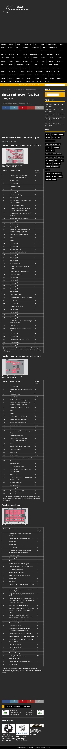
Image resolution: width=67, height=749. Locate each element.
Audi (61, 44)
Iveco (10, 61)
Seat (58, 75)
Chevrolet (52, 47)
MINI (37, 68)
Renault (21, 75)
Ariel (42, 44)
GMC (12, 58)
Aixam (18, 44)
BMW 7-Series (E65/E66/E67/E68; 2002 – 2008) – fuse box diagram (8, 737)
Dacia (21, 51)
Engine (48, 147)
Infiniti (59, 58)
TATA (44, 78)
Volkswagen (18, 81)
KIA (43, 61)
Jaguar (18, 61)
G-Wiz (43, 54)
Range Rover (11, 75)
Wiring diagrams (51, 179)
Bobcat (10, 47)
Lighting (60, 157)
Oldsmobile (12, 71)
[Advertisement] (33, 29)
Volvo (3, 81)
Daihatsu (43, 51)
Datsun (52, 51)
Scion (51, 75)
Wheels (60, 176)
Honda (27, 58)
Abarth (3, 44)
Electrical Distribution (13, 706)
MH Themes (47, 747)
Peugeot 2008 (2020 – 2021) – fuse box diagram (22, 738)
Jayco (25, 61)
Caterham (35, 47)
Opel (21, 71)
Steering (48, 163)
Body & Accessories (57, 134)
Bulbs (54, 137)
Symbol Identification (52, 167)
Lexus (28, 64)
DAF (36, 51)
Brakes (48, 137)
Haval (19, 58)
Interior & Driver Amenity (54, 154)
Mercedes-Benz (13, 68)
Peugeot (29, 71)
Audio (47, 134)
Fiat (18, 54)
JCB (31, 61)
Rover (29, 75)
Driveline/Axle (50, 141)
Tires (47, 170)
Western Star (30, 81)
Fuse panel (27, 706)
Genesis (49, 54)
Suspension (57, 163)
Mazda (3, 68)
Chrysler (4, 51)
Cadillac (25, 47)
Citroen (13, 51)
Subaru (29, 78)
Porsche (56, 71)
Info (52, 150)
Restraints (49, 160)
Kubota (59, 61)
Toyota (59, 78)
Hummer (35, 58)
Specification (59, 160)
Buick (17, 47)
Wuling (39, 81)
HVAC (47, 150)
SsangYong (19, 78)
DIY (59, 137)
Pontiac (48, 71)
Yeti (25, 103)
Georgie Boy (5, 58)
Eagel (3, 54)
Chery (43, 47)
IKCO (51, 58)
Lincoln (43, 64)
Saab (36, 75)
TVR (10, 81)
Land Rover (19, 64)
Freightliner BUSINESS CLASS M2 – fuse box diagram (35, 732)
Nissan (3, 71)
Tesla (51, 78)
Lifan (35, 64)
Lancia (10, 64)
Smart (11, 78)
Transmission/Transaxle (53, 173)
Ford (24, 54)
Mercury (24, 68)
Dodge (60, 51)
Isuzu (3, 61)
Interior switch (51, 157)
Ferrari (11, 54)
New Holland (56, 68)
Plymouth (39, 71)
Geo (57, 54)
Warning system (51, 176)
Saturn (44, 75)
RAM (2, 75)
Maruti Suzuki (53, 64)
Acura (11, 44)
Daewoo (28, 51)
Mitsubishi (45, 68)
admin (16, 103)
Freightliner (33, 54)
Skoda (3, 78)
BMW (2, 47)
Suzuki (37, 78)
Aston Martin (52, 44)
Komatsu (50, 61)
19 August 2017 (8, 103)
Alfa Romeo (27, 44)
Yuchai (47, 81)
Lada (2, 64)
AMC (36, 44)
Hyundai (43, 58)
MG (32, 68)
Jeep (37, 61)
